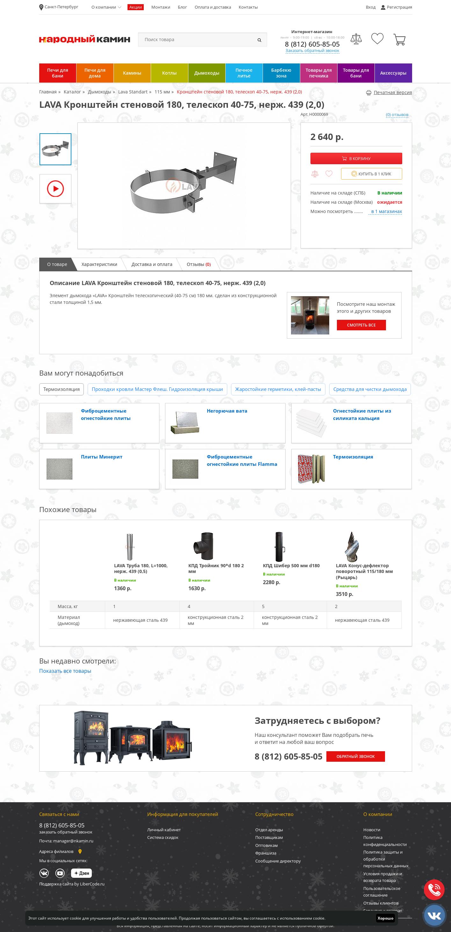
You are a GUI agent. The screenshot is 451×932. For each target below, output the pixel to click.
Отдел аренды (269, 830)
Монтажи (160, 7)
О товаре (57, 264)
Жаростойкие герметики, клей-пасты (278, 389)
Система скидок (162, 837)
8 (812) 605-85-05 (312, 44)
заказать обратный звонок (65, 832)
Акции (135, 7)
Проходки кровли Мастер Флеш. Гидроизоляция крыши (157, 389)
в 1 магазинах (386, 211)
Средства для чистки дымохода (370, 389)
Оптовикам (266, 845)
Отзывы (199, 264)
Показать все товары (65, 670)
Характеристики (99, 264)
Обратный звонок (356, 756)
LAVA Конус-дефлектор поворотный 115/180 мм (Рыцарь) (364, 571)
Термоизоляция (61, 389)
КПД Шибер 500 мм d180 (291, 565)
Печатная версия (389, 92)
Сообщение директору (278, 861)
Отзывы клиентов (380, 903)
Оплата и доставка (213, 7)
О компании (103, 7)
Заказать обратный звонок (312, 50)
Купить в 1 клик (371, 174)
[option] (184, 186)
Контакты (248, 7)
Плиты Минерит (101, 456)
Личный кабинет (164, 830)
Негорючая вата (227, 410)
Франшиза (265, 853)
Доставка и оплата (152, 264)
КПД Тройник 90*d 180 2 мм (216, 568)
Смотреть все (361, 325)
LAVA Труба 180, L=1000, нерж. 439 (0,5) (141, 568)
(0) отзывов (397, 114)
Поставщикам (269, 837)
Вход (370, 7)
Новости (371, 830)
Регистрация (399, 7)
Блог (182, 7)
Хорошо (385, 918)
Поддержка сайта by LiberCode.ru (72, 884)
